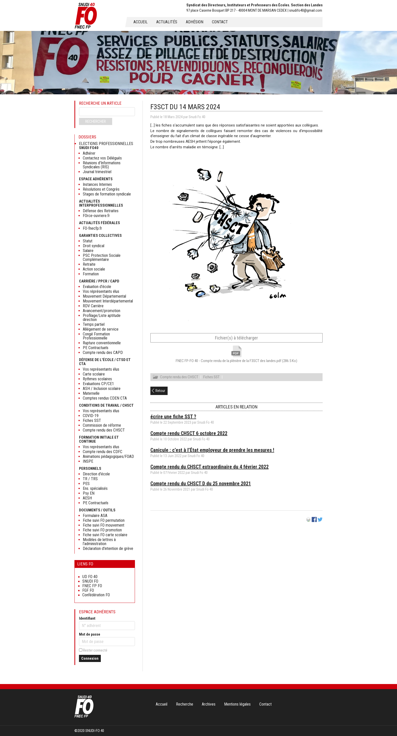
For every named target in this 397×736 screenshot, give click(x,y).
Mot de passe (89, 634)
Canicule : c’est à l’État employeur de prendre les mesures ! (212, 451)
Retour (160, 391)
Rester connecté (95, 650)
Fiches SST (211, 377)
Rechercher (95, 121)
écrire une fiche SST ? (173, 417)
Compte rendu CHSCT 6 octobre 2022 (188, 434)
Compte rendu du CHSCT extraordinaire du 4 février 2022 (209, 467)
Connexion (89, 658)
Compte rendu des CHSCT (179, 377)
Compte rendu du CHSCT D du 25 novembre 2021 (200, 484)
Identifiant (87, 618)
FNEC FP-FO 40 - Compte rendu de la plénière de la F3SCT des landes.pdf (236, 360)
